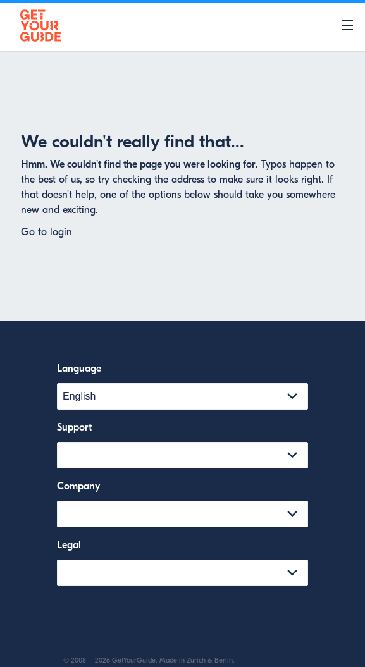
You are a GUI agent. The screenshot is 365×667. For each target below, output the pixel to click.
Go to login (46, 232)
